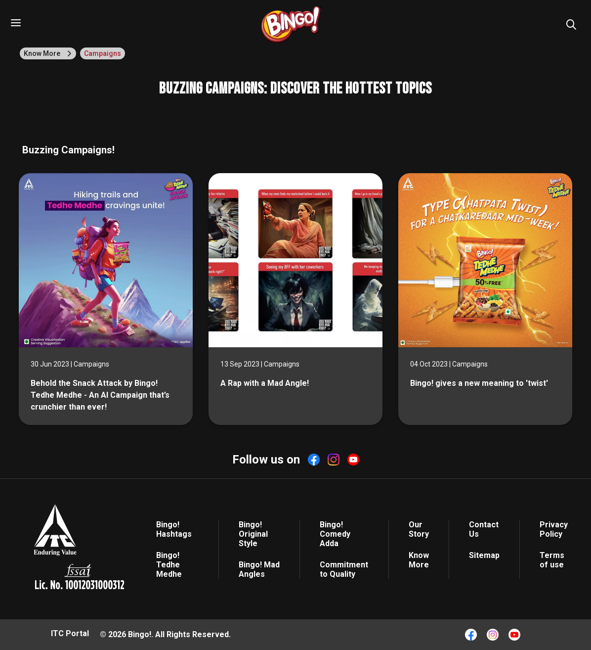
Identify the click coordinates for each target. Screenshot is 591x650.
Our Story (419, 529)
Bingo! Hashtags (174, 529)
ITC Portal (70, 633)
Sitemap (484, 555)
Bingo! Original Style (253, 534)
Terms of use (552, 560)
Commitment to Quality (344, 569)
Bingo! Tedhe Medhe (169, 565)
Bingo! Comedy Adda (335, 534)
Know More (419, 560)
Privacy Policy (554, 529)
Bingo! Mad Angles (259, 569)
